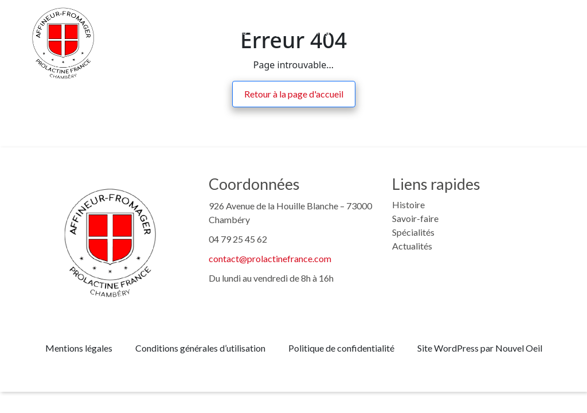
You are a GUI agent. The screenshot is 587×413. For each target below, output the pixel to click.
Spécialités (413, 232)
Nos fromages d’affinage (282, 31)
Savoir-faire (183, 31)
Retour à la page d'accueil (293, 93)
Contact (514, 31)
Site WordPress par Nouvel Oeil (479, 347)
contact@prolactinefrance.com (270, 258)
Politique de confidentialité (341, 347)
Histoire (121, 31)
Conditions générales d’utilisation (200, 347)
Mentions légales (78, 347)
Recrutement (385, 31)
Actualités (455, 31)
